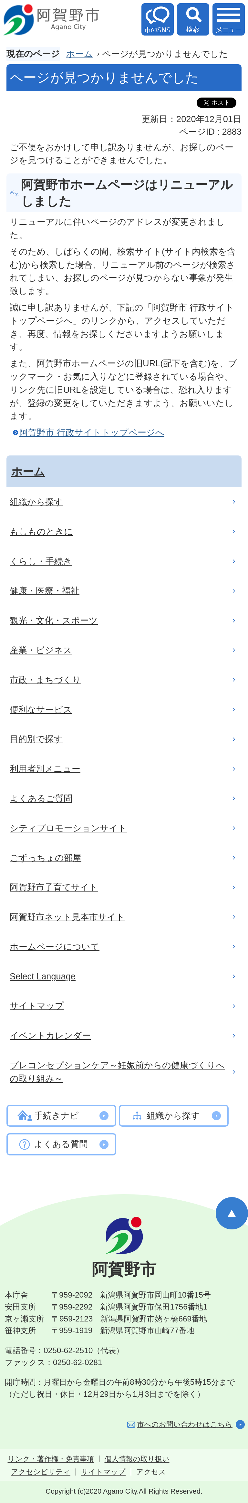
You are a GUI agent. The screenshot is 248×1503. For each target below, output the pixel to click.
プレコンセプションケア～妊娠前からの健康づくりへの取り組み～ (117, 1071)
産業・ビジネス (41, 650)
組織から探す (36, 502)
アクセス (151, 1472)
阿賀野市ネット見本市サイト (67, 917)
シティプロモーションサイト (68, 828)
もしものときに (41, 532)
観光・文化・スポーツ (54, 620)
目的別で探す (36, 739)
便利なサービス (41, 710)
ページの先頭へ (232, 1213)
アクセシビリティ (40, 1472)
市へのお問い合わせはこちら (184, 1424)
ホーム (79, 54)
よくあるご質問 (41, 798)
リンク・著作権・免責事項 (51, 1459)
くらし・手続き (41, 561)
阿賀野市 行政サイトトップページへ (91, 432)
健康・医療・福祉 (44, 591)
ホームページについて (54, 947)
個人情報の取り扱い (137, 1459)
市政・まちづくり (45, 680)
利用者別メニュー (45, 769)
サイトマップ (37, 1006)
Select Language (43, 976)
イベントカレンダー (50, 1035)
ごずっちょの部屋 (45, 858)
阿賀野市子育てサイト (54, 887)
